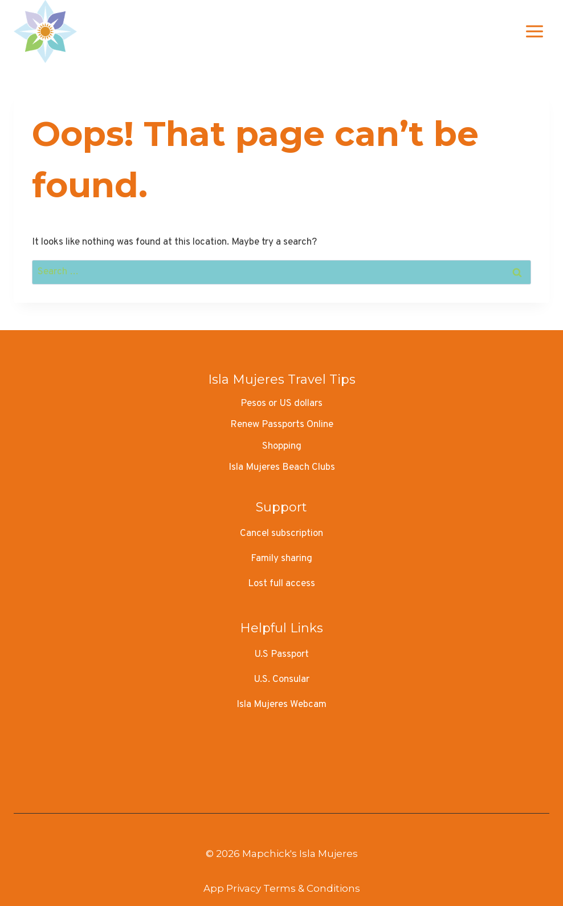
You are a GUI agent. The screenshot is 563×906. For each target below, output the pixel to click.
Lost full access (281, 584)
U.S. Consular (281, 679)
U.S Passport (281, 654)
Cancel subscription (281, 533)
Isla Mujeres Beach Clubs (282, 467)
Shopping (281, 446)
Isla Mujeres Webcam (281, 704)
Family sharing (281, 558)
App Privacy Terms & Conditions (281, 888)
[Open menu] (534, 31)
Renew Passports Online (281, 425)
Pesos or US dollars (281, 403)
